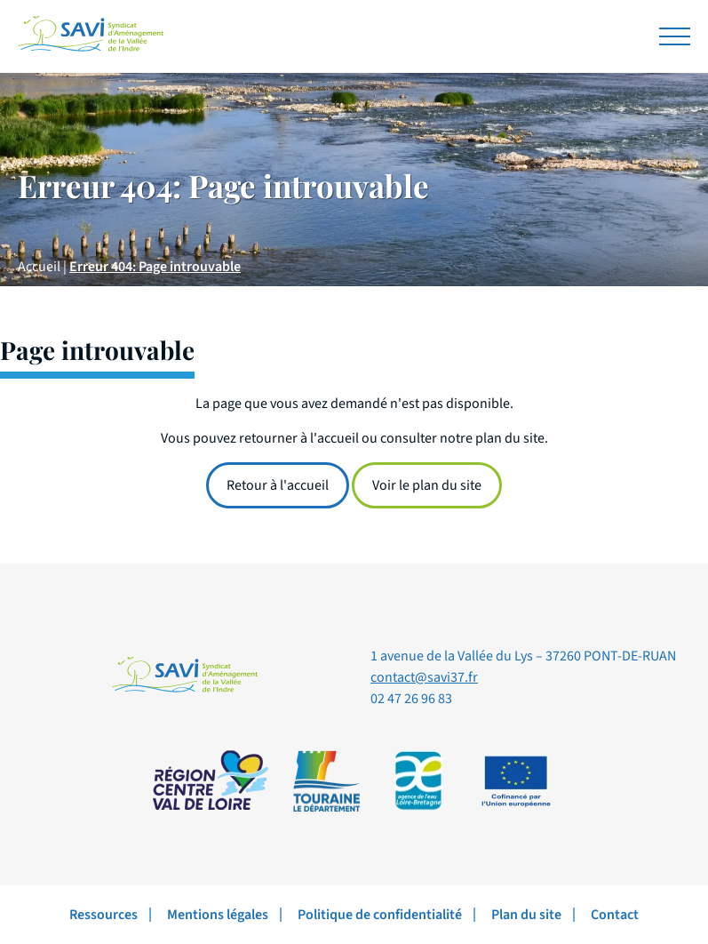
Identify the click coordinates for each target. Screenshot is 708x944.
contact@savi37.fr (424, 677)
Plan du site (526, 914)
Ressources (103, 914)
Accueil (39, 266)
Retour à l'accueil (278, 485)
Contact (615, 914)
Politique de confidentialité (380, 914)
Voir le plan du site (426, 485)
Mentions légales (217, 914)
